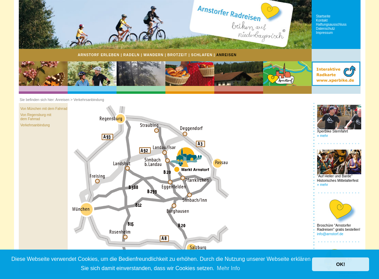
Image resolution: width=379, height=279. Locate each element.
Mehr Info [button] (228, 268)
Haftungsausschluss (331, 24)
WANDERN (154, 55)
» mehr (322, 136)
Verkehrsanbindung (35, 125)
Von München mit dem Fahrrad (44, 109)
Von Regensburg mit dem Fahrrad (36, 117)
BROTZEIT (177, 55)
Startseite (323, 16)
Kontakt (322, 20)
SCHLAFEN (201, 55)
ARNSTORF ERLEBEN (99, 55)
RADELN (131, 55)
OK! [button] (340, 264)
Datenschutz (325, 28)
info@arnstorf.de (330, 234)
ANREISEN (226, 55)
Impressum (324, 33)
